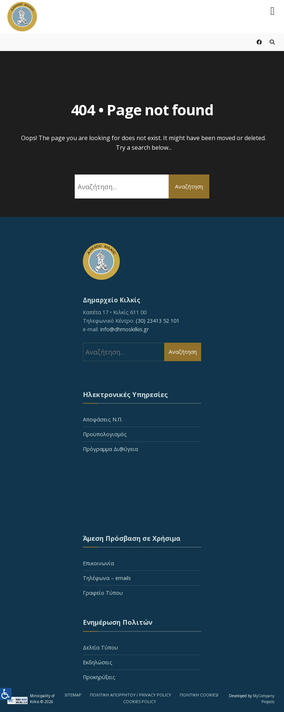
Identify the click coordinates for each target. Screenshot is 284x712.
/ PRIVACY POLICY (153, 695)
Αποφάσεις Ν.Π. (102, 419)
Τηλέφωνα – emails (107, 578)
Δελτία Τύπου (100, 647)
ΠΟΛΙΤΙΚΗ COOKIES (198, 695)
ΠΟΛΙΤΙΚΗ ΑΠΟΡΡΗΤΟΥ (113, 695)
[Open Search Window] (272, 41)
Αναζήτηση (189, 186)
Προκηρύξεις (99, 677)
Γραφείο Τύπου (103, 592)
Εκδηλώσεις (97, 662)
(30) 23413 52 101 (157, 320)
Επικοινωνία (98, 563)
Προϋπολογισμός (105, 434)
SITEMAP (72, 695)
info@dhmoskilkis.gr (124, 329)
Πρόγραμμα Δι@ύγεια (110, 448)
